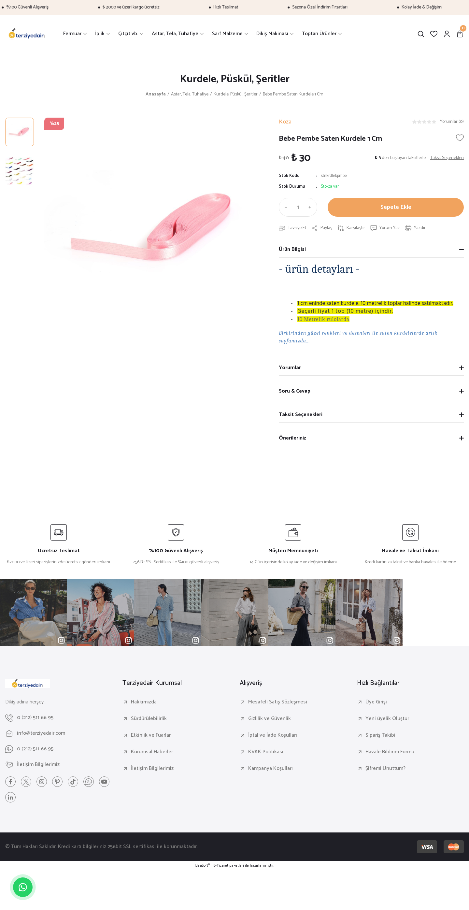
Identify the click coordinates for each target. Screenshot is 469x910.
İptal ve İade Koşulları (272, 735)
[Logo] (27, 34)
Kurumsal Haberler (152, 752)
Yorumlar (290, 367)
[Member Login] (447, 34)
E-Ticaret (220, 866)
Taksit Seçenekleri (300, 414)
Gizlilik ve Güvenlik (269, 719)
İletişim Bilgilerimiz (152, 769)
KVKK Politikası (265, 752)
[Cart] (460, 34)
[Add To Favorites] (460, 138)
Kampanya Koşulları (270, 769)
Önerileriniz (292, 438)
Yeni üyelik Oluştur (387, 719)
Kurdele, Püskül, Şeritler (235, 79)
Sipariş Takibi (380, 735)
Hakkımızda (144, 702)
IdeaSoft (202, 866)
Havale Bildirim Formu (389, 752)
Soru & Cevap (294, 391)
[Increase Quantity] (311, 207)
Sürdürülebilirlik (149, 719)
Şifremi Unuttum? (385, 769)
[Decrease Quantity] (285, 207)
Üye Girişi (376, 702)
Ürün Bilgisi (292, 249)
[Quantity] (298, 207)
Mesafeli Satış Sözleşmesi (277, 702)
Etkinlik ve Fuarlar (151, 735)
